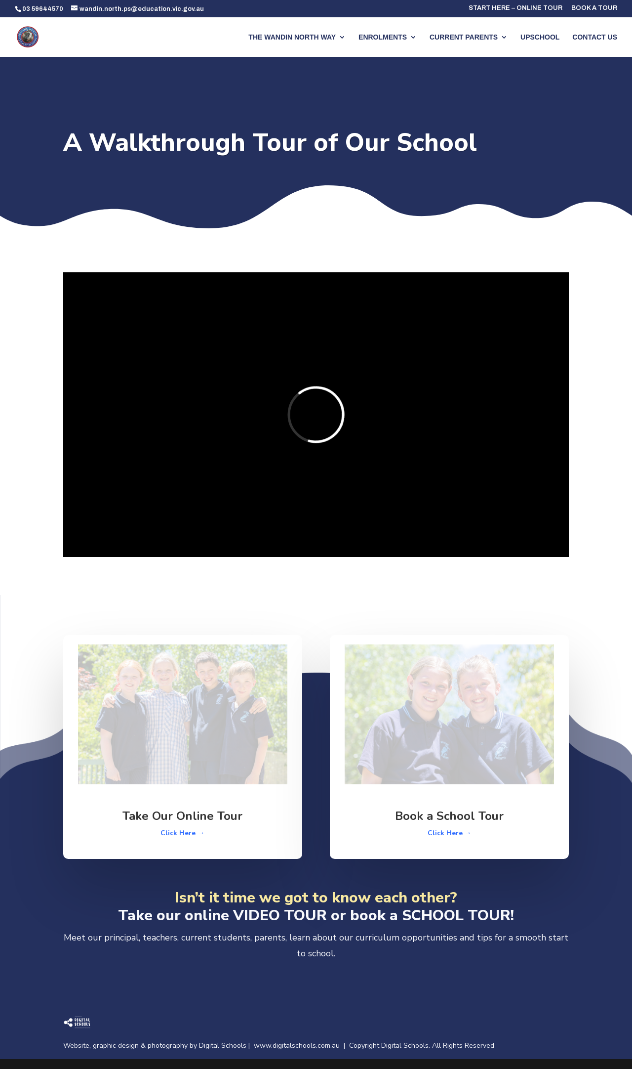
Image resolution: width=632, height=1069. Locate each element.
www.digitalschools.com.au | (301, 1045)
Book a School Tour (449, 816)
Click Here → (182, 833)
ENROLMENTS (382, 37)
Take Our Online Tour (182, 816)
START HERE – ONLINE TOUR (515, 8)
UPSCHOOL (539, 37)
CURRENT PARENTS (464, 37)
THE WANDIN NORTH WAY (292, 37)
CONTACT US (594, 37)
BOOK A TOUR (594, 8)
